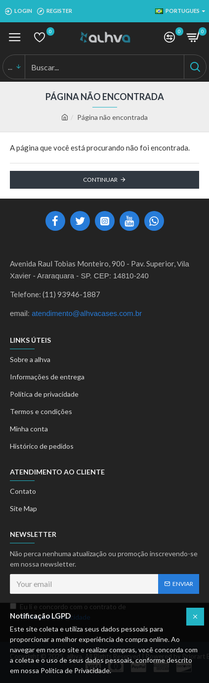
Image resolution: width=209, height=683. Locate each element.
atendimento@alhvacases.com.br (87, 313)
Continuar (100, 179)
